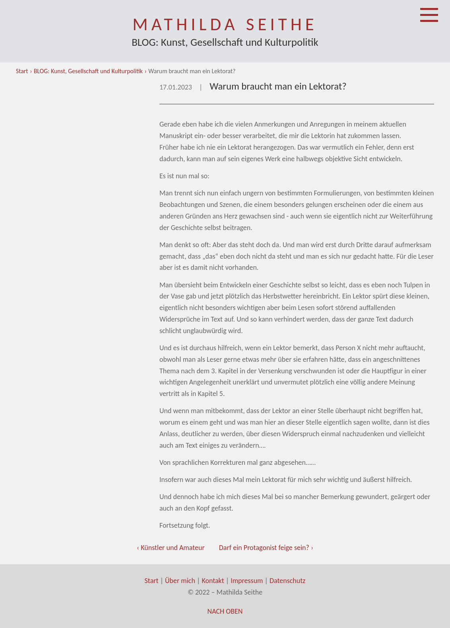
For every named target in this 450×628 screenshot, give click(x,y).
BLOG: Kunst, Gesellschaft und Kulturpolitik (88, 71)
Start (22, 71)
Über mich (180, 580)
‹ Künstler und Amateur (171, 547)
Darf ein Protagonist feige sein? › (266, 547)
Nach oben (225, 611)
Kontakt (213, 580)
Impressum (247, 580)
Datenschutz (287, 580)
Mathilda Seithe (224, 24)
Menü (429, 9)
